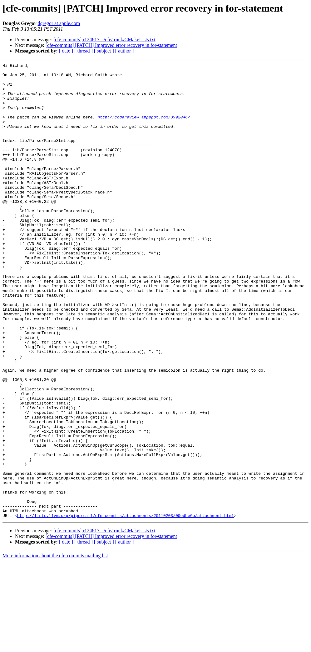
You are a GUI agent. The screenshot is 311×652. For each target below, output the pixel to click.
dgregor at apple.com (59, 23)
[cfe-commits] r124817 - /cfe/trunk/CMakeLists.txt (104, 39)
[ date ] (66, 50)
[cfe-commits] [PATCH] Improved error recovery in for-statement (111, 45)
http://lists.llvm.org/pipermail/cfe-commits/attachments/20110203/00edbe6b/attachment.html (125, 606)
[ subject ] (104, 50)
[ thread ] (83, 50)
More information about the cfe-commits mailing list (55, 646)
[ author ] (124, 50)
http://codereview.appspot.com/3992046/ (143, 128)
